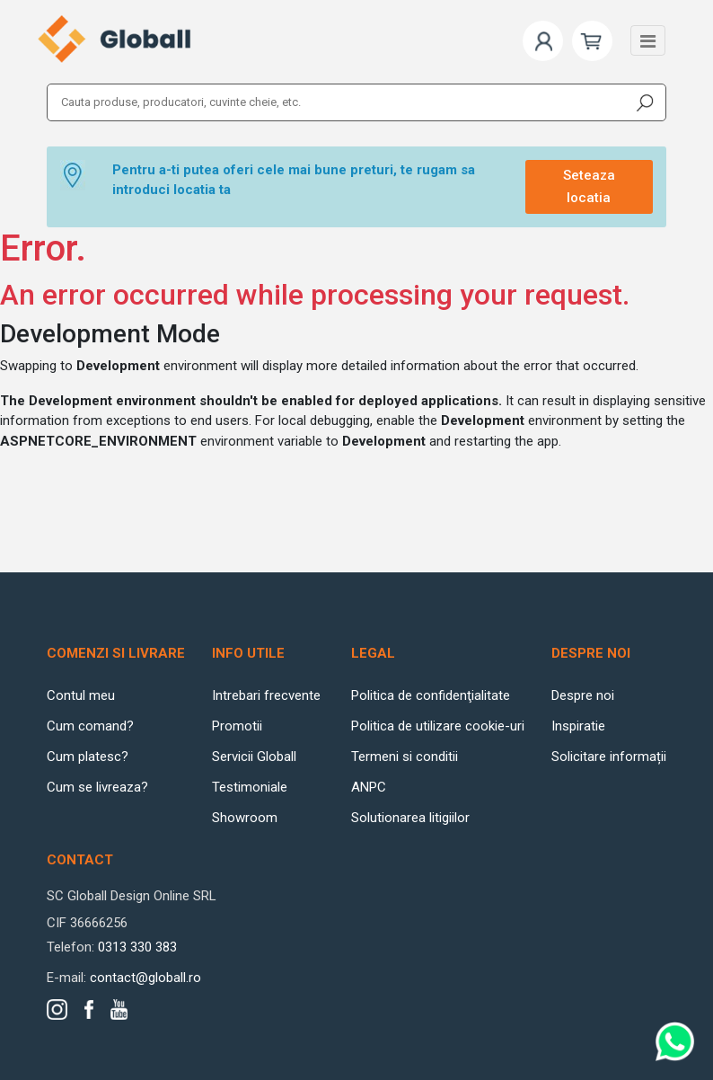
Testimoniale (249, 787)
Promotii (237, 726)
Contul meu (81, 695)
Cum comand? (90, 726)
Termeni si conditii (404, 756)
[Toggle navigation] (647, 40)
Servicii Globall (254, 756)
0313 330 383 (137, 947)
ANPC (368, 787)
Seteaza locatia (589, 186)
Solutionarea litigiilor (410, 818)
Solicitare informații (608, 756)
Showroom (244, 818)
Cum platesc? (87, 756)
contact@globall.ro (145, 977)
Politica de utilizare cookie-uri (437, 726)
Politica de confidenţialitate (430, 695)
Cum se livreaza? (97, 787)
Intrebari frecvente (266, 695)
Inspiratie (578, 726)
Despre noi (582, 695)
